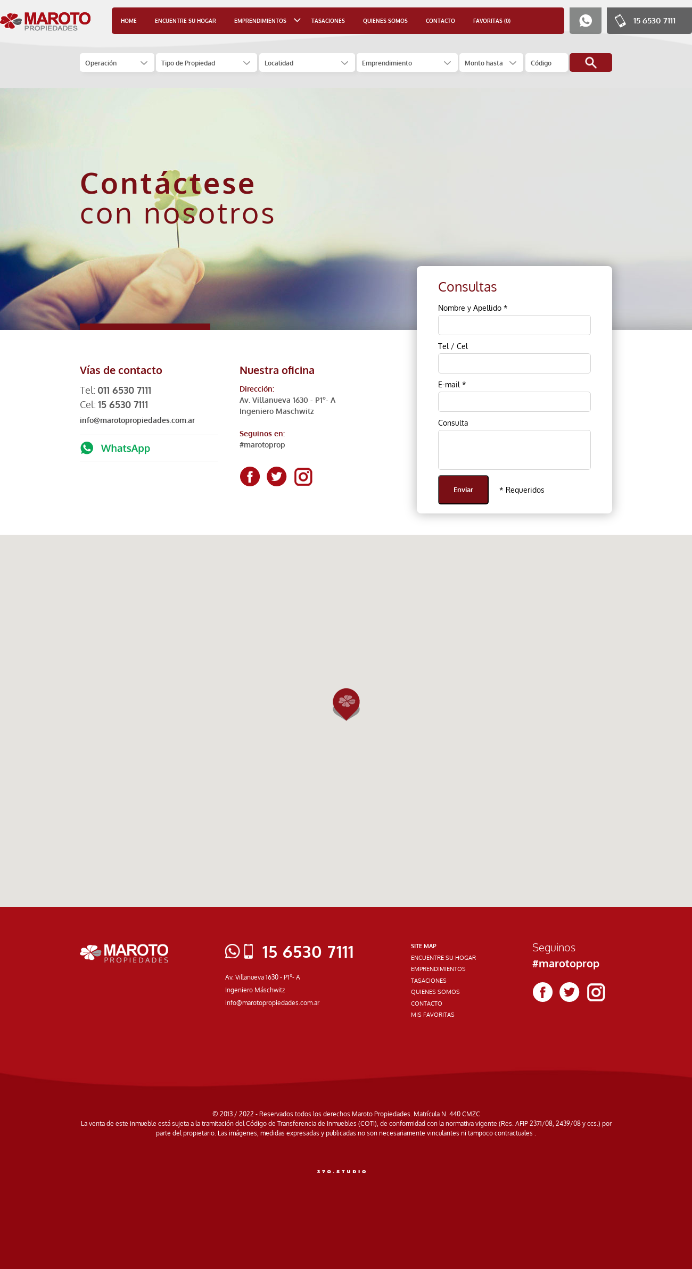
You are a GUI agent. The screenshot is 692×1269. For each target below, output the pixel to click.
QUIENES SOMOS (385, 21)
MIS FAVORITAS (433, 1014)
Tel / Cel (453, 346)
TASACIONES (328, 21)
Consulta (453, 422)
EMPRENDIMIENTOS (438, 969)
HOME (129, 21)
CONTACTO (440, 21)
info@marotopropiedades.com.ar (137, 420)
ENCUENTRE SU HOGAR (185, 21)
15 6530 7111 (654, 20)
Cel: (114, 404)
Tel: (115, 390)
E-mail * (452, 384)
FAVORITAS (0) (491, 21)
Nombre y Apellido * (473, 307)
